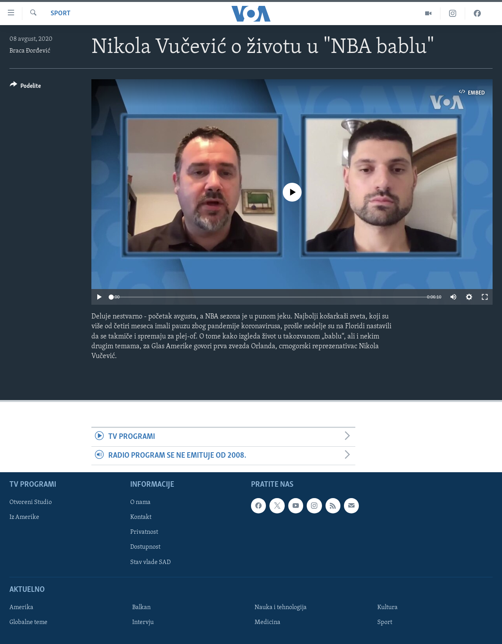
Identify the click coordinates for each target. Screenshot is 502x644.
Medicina (267, 622)
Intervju (143, 622)
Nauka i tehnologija (281, 607)
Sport (61, 13)
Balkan (141, 607)
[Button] (25, 87)
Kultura (387, 607)
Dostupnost (145, 547)
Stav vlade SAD (150, 562)
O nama (140, 502)
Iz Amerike (24, 517)
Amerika (21, 607)
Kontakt (140, 517)
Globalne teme (28, 622)
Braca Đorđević (29, 51)
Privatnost (144, 532)
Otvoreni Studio (30, 502)
